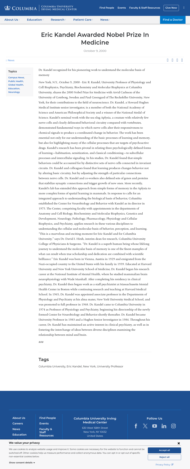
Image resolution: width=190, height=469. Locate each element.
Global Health (23, 81)
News (11, 60)
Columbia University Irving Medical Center (76, 400)
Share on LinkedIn (177, 60)
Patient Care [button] (80, 19)
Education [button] (34, 19)
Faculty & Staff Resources (146, 8)
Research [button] (56, 19)
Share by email (182, 60)
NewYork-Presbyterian (116, 402)
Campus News (15, 77)
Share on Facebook (168, 60)
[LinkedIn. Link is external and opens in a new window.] (164, 426)
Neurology (25, 85)
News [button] (101, 19)
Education (13, 85)
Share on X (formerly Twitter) (172, 60)
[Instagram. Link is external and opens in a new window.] (173, 426)
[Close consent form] (178, 443)
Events (124, 8)
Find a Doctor (173, 19)
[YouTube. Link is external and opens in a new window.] (154, 426)
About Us (18, 418)
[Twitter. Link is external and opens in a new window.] (145, 426)
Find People (110, 8)
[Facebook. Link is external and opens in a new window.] (135, 426)
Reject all (164, 457)
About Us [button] (12, 19)
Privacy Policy (164, 465)
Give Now (171, 8)
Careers (17, 423)
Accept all (164, 450)
